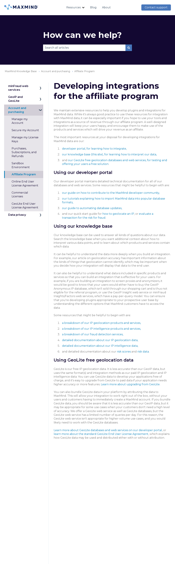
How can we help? (82, 35)
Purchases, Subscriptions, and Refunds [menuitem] (24, 152)
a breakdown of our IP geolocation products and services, (101, 323)
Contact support (156, 7)
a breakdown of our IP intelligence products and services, (101, 328)
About (106, 7)
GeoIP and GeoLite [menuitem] (15, 98)
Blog (93, 7)
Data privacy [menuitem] (17, 214)
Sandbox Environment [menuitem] (21, 165)
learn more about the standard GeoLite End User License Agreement (101, 434)
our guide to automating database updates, (92, 208)
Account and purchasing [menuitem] (17, 109)
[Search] (128, 48)
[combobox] (84, 48)
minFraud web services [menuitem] (18, 87)
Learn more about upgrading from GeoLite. (130, 384)
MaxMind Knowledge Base (21, 71)
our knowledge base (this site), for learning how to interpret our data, (109, 154)
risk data (143, 351)
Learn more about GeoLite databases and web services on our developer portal (108, 430)
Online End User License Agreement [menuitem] (25, 183)
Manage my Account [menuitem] (20, 121)
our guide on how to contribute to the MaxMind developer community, (111, 192)
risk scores (124, 351)
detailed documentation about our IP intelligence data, (100, 345)
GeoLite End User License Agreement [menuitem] (25, 205)
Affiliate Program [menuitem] (24, 174)
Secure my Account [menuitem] (25, 130)
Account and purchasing (55, 71)
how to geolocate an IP (118, 213)
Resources (73, 7)
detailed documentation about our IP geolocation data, (100, 340)
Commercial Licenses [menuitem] (20, 194)
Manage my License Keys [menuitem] (25, 139)
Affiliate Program (84, 71)
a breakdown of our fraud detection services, (92, 334)
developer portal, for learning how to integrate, (94, 148)
